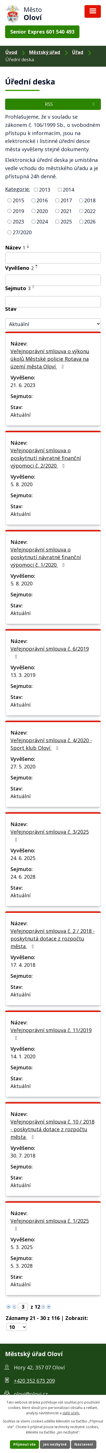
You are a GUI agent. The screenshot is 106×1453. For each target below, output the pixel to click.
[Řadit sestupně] (28, 247)
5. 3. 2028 (21, 1265)
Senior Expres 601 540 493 (42, 31)
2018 (90, 200)
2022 (90, 210)
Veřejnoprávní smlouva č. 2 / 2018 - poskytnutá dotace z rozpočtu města (52, 939)
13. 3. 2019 (22, 675)
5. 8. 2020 (21, 484)
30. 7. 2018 (22, 1155)
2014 (68, 189)
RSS (70, 104)
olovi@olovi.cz (31, 1394)
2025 (66, 221)
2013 (44, 189)
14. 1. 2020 (22, 1056)
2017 (66, 200)
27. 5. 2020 (22, 766)
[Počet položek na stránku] (17, 1327)
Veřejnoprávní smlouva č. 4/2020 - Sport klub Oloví (51, 744)
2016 (42, 200)
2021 (66, 210)
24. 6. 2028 (22, 876)
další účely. (71, 1413)
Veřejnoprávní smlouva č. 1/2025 (49, 1224)
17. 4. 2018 (22, 964)
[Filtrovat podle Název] (53, 258)
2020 (42, 210)
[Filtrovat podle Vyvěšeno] (53, 280)
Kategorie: (17, 189)
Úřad (77, 52)
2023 (18, 221)
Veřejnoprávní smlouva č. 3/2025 (49, 835)
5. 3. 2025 (21, 1247)
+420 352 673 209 (34, 1380)
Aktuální (20, 414)
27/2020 (22, 232)
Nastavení (83, 1444)
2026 (90, 221)
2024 (42, 221)
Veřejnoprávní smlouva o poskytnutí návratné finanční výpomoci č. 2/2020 (45, 458)
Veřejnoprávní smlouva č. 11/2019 (51, 1034)
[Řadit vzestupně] (28, 245)
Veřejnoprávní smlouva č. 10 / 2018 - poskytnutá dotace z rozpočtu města (52, 1129)
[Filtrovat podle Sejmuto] (53, 301)
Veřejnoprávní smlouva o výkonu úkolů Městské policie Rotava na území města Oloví (49, 359)
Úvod (11, 52)
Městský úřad (44, 52)
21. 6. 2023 (22, 385)
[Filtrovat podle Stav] (53, 323)
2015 (18, 200)
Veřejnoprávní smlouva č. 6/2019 (49, 652)
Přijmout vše (24, 1444)
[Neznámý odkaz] (8, 1306)
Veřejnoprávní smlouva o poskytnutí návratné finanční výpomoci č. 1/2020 (45, 557)
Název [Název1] (15, 247)
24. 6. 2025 (22, 858)
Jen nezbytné (55, 1444)
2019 (18, 210)
